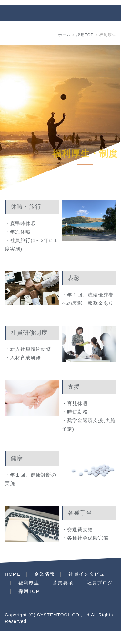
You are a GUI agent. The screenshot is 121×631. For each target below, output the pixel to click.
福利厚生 (28, 582)
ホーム (64, 35)
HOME (13, 574)
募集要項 (63, 582)
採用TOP (85, 35)
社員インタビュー (89, 574)
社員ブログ (100, 582)
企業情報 (44, 574)
